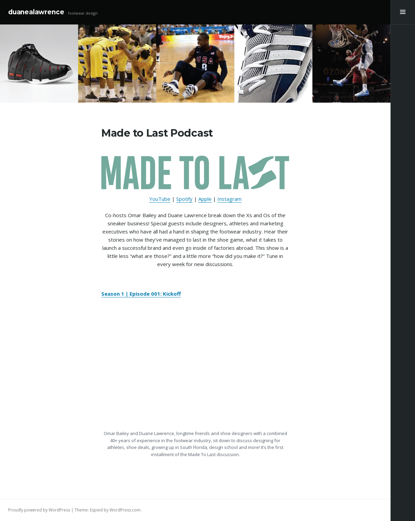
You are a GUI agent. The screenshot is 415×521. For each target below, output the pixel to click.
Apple (205, 198)
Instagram (229, 198)
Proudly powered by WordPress (39, 510)
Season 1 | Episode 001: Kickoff (141, 293)
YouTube (159, 198)
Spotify (184, 198)
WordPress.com (125, 510)
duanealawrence (36, 12)
